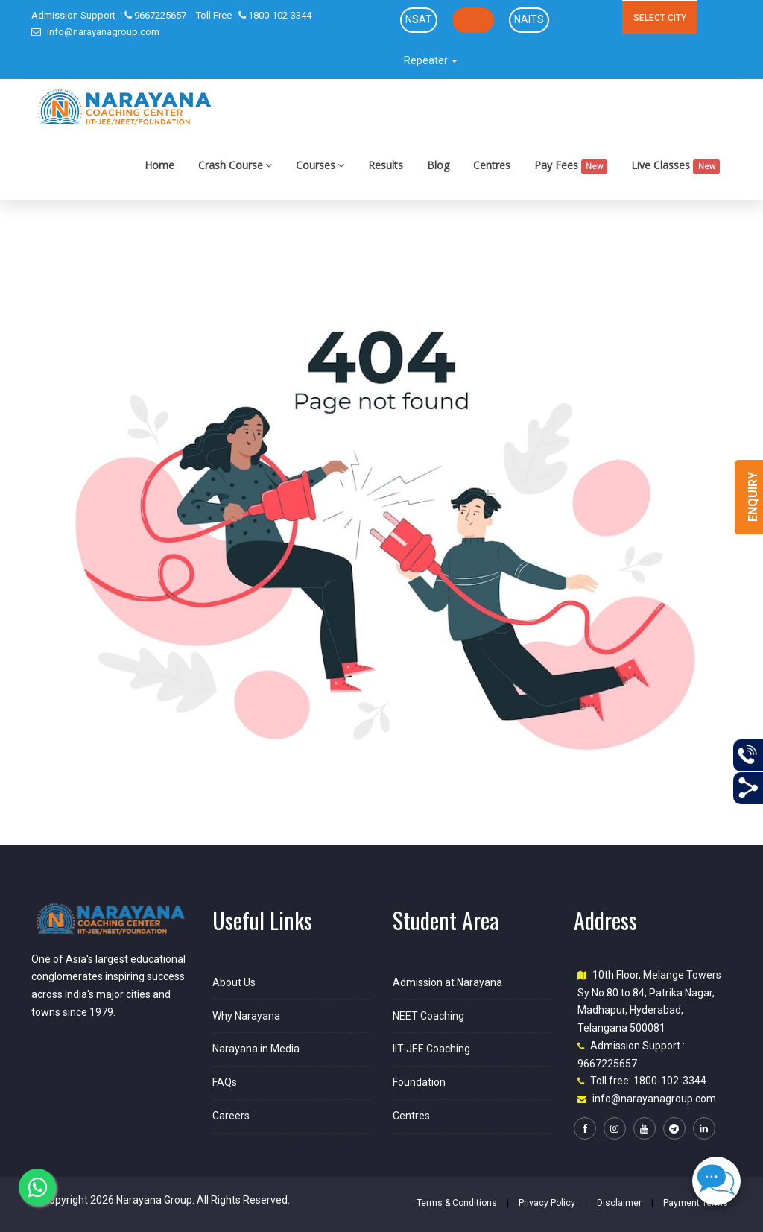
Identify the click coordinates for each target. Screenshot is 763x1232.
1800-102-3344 (253, 15)
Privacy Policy (547, 1203)
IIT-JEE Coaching (431, 1049)
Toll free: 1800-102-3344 (648, 1081)
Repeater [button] (431, 60)
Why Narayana (246, 1016)
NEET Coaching (428, 1016)
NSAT (418, 19)
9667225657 (108, 15)
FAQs (224, 1082)
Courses (320, 165)
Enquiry (753, 497)
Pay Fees (571, 166)
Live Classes (675, 166)
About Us (234, 982)
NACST (473, 19)
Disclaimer (619, 1203)
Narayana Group (154, 1200)
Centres (491, 165)
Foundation (419, 1082)
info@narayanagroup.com (95, 31)
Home (159, 165)
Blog (438, 165)
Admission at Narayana (447, 982)
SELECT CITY (659, 18)
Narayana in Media (256, 1049)
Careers (231, 1116)
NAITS (529, 19)
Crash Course (235, 165)
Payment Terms (695, 1203)
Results (385, 165)
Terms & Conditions (457, 1203)
